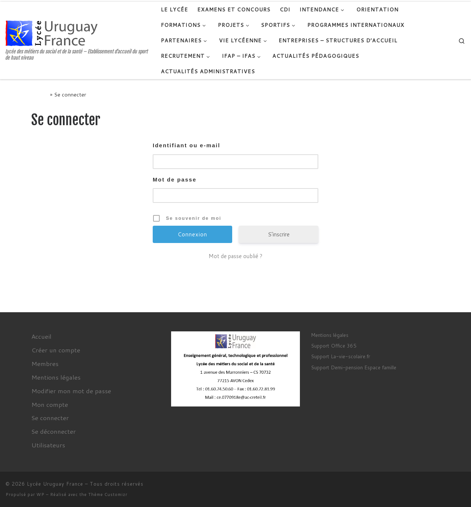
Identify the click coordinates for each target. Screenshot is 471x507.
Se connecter (50, 417)
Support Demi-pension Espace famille (353, 367)
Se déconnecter (53, 431)
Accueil (40, 94)
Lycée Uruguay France (55, 483)
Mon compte (49, 404)
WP (40, 494)
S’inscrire (279, 234)
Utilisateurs (48, 444)
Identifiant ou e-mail (186, 145)
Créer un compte (55, 349)
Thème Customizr (107, 494)
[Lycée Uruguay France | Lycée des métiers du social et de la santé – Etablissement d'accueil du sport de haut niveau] (52, 32)
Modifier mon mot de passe (71, 390)
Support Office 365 (334, 345)
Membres (45, 363)
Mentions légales (56, 377)
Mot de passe (174, 179)
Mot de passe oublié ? (235, 256)
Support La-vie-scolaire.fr (340, 356)
